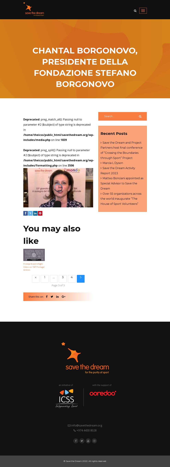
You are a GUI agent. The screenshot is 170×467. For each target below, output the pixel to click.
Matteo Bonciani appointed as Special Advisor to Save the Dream (122, 183)
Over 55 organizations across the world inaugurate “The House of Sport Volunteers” (121, 198)
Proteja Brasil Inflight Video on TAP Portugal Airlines (33, 267)
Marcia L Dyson (113, 163)
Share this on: (36, 296)
